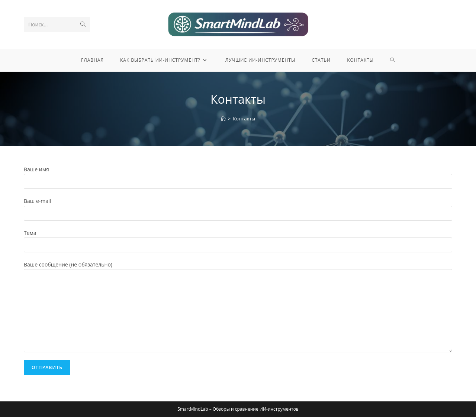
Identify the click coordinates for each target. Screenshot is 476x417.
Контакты (244, 118)
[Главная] (223, 118)
